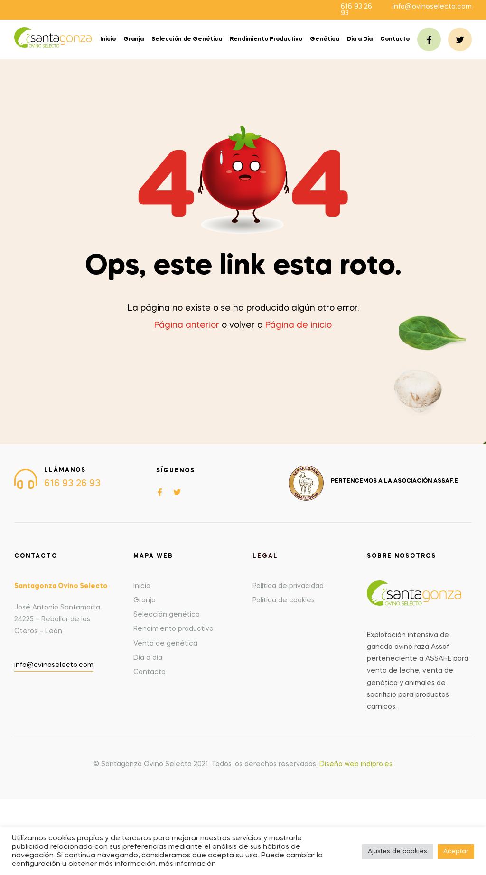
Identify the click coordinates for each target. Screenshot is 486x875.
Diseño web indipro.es (356, 764)
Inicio (108, 39)
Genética (324, 39)
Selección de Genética (186, 39)
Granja (133, 39)
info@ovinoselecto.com (432, 6)
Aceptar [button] (455, 851)
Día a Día (360, 39)
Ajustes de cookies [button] (397, 851)
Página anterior (186, 325)
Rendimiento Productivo (266, 39)
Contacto (395, 39)
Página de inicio (298, 325)
